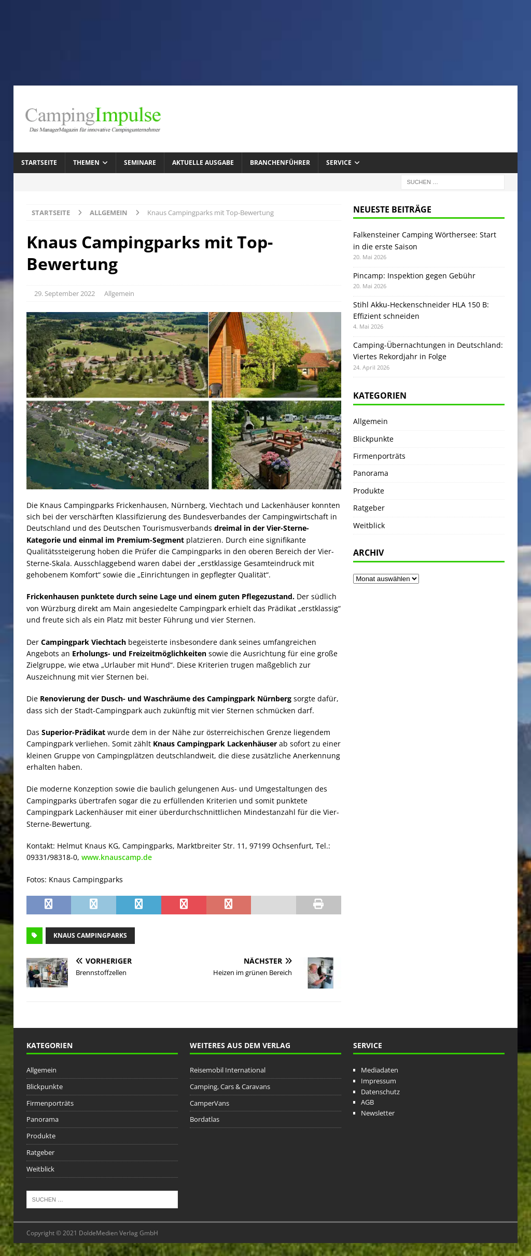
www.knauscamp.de (116, 857)
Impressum (378, 1080)
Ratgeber (369, 508)
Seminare (140, 162)
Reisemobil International (228, 1070)
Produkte (368, 491)
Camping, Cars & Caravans (230, 1086)
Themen (86, 162)
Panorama (370, 473)
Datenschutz (380, 1091)
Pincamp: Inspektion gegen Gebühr (414, 275)
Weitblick (369, 525)
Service (339, 162)
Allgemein (119, 293)
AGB (367, 1102)
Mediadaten (379, 1070)
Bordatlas (204, 1119)
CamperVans (209, 1103)
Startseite (39, 162)
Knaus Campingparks (90, 935)
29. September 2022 (64, 293)
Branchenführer (280, 162)
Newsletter (378, 1113)
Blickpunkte (373, 439)
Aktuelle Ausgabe (203, 162)
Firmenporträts (379, 456)
